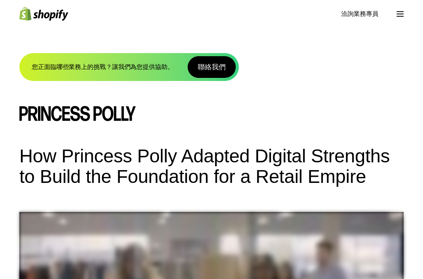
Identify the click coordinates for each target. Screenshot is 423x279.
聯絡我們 (212, 67)
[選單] (400, 14)
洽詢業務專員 (359, 13)
